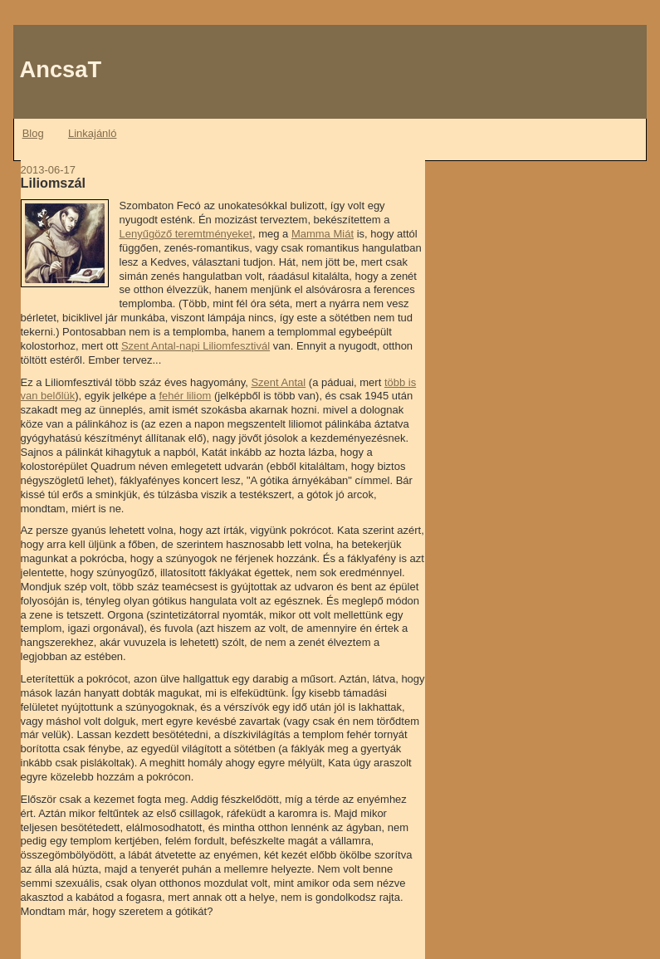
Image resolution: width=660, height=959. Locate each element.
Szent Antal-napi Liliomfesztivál (195, 346)
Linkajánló (92, 133)
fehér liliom (185, 395)
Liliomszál (53, 182)
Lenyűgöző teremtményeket (186, 234)
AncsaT (61, 69)
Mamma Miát (322, 234)
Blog (33, 133)
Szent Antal (278, 382)
